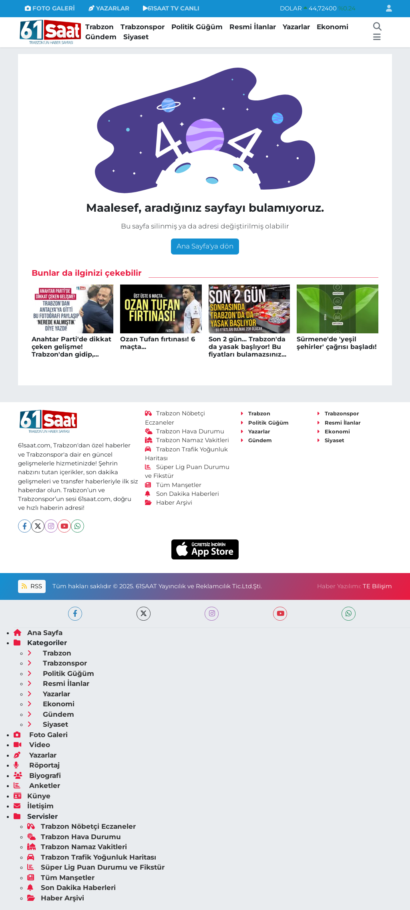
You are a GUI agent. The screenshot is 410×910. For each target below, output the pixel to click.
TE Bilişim (377, 586)
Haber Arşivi (169, 502)
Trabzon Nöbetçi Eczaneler (81, 826)
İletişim (34, 806)
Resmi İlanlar (252, 27)
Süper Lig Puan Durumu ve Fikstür (96, 867)
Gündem (101, 37)
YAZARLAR (108, 8)
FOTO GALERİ (50, 8)
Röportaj (37, 765)
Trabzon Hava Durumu (185, 431)
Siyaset (136, 37)
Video (32, 745)
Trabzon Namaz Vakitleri (187, 440)
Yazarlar (296, 27)
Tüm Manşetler (173, 485)
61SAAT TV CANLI (171, 8)
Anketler (37, 786)
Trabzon (99, 27)
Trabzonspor (143, 27)
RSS (32, 586)
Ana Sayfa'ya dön (205, 246)
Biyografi (37, 776)
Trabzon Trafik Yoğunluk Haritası (91, 857)
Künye (32, 796)
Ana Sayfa (38, 633)
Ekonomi (332, 27)
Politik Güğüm (197, 27)
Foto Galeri (41, 735)
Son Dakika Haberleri (182, 493)
